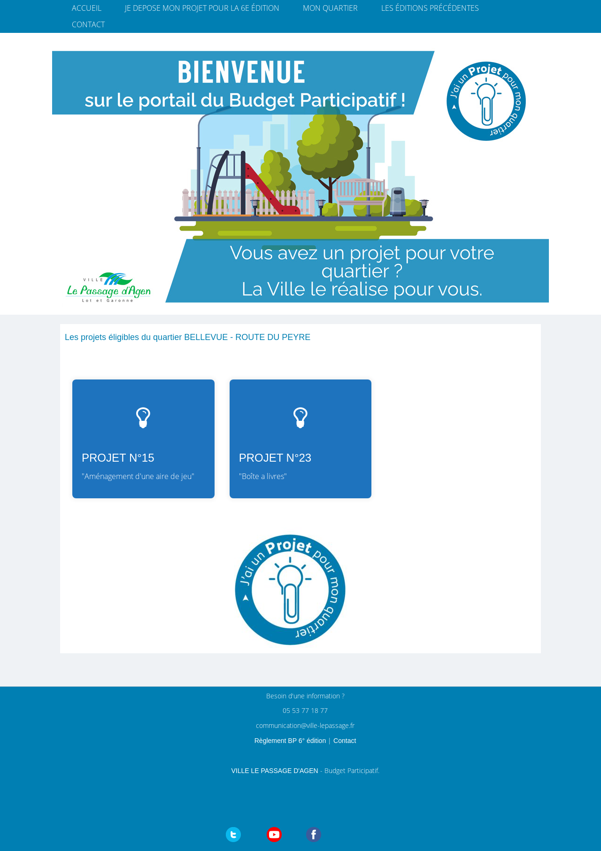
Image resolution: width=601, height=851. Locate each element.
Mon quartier (330, 8)
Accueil (86, 8)
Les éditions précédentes (430, 8)
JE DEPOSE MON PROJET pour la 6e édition (202, 8)
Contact (88, 24)
